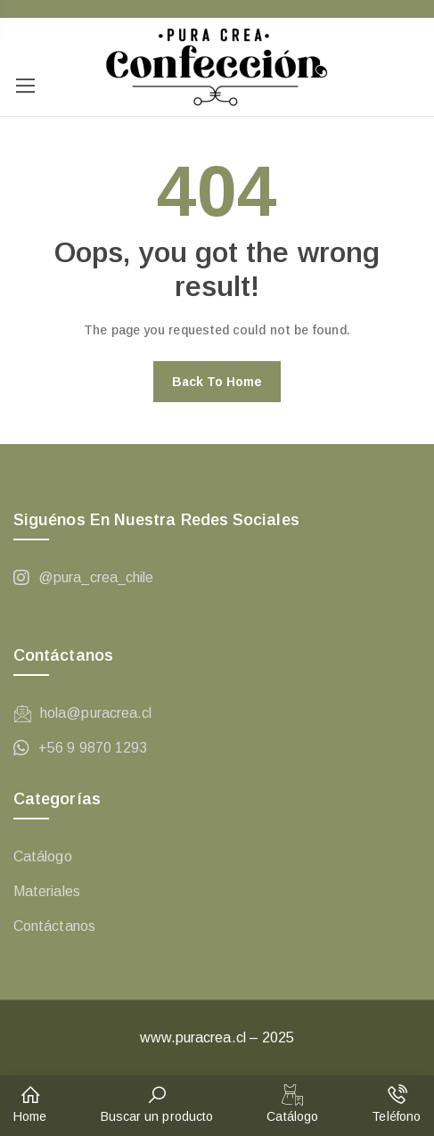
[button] (29, 1105)
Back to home (217, 382)
